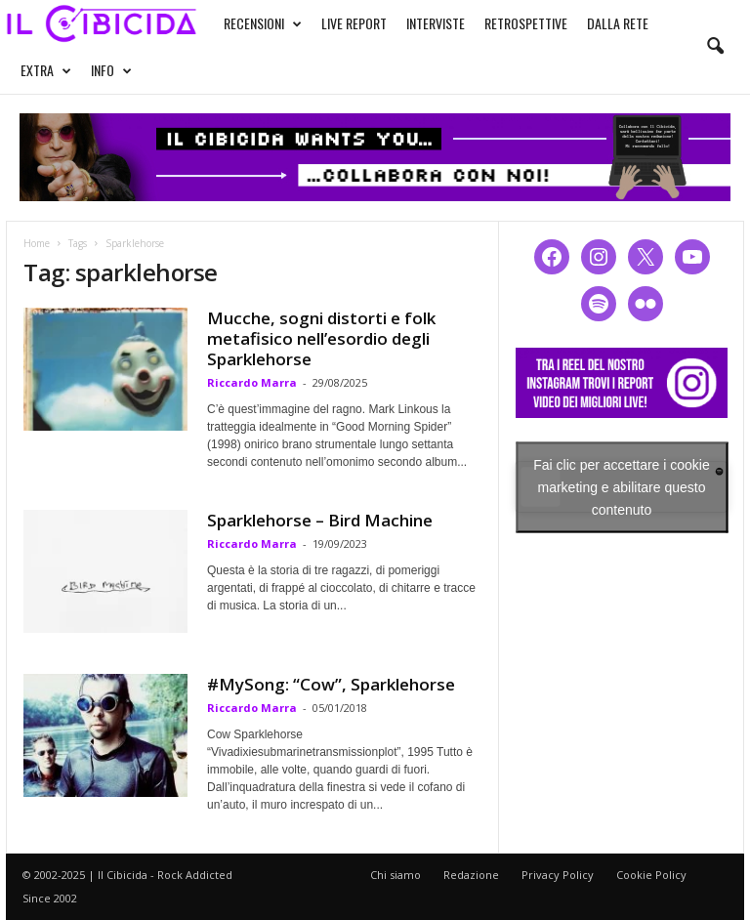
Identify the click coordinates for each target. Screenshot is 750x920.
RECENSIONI (263, 23)
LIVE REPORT (354, 23)
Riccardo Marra (252, 382)
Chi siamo (395, 874)
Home (36, 243)
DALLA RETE (617, 23)
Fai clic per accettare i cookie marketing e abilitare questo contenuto (621, 486)
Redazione (471, 874)
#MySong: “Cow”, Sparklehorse (331, 684)
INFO (111, 70)
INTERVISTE (435, 23)
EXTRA (46, 70)
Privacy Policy (557, 874)
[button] (714, 46)
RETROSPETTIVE (525, 23)
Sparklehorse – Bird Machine (320, 520)
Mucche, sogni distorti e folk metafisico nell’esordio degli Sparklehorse (321, 338)
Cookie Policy (651, 874)
